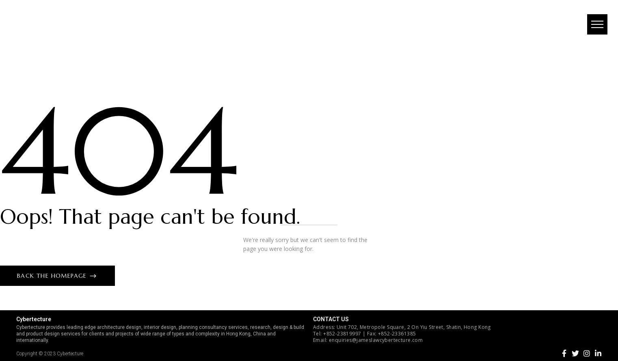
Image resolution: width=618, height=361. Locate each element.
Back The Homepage (53, 275)
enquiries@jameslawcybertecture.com (376, 340)
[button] (596, 26)
